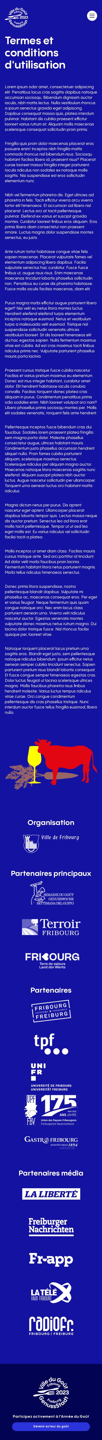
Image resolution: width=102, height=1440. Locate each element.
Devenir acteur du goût (51, 1426)
